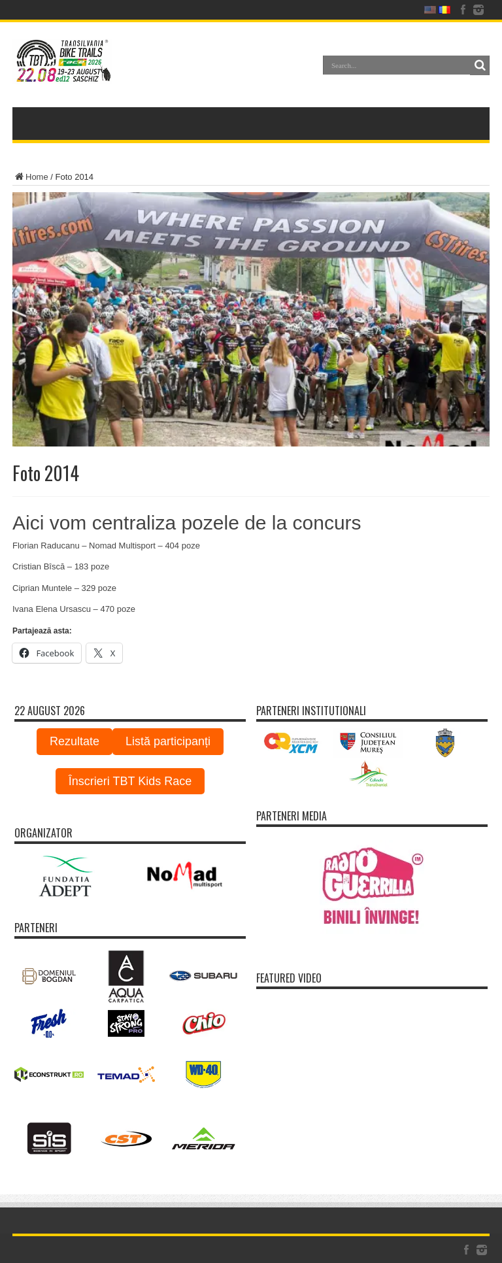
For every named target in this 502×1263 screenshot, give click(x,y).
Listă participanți (168, 741)
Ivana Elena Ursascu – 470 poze (73, 609)
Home (30, 177)
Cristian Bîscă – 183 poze (60, 566)
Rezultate (74, 741)
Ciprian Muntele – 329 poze (64, 588)
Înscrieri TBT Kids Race (130, 781)
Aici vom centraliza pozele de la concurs (186, 522)
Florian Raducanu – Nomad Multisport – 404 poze (106, 545)
